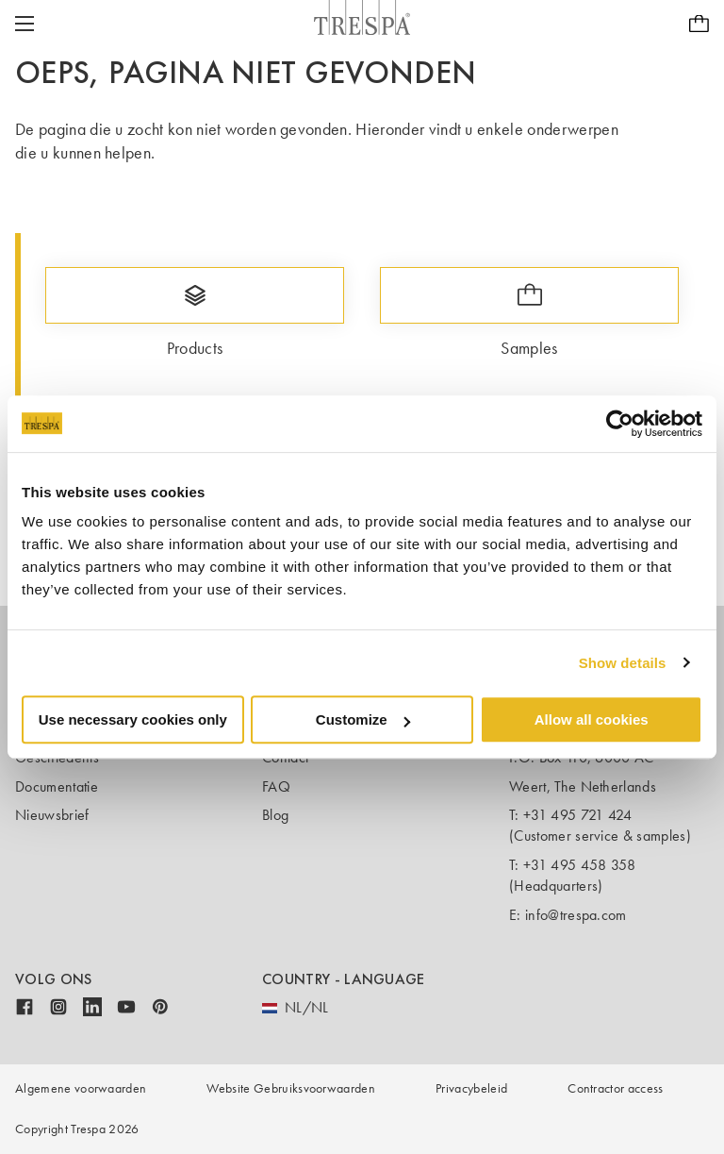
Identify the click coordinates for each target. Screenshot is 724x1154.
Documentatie (56, 786)
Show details (622, 663)
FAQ (276, 786)
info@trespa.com (576, 915)
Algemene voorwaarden (80, 1088)
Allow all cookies (592, 719)
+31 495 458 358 (579, 865)
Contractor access (615, 1088)
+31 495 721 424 (578, 815)
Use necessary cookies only (133, 719)
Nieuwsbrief (52, 815)
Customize (363, 719)
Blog (275, 815)
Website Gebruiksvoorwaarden (290, 1088)
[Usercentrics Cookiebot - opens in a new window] (619, 424)
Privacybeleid (471, 1088)
